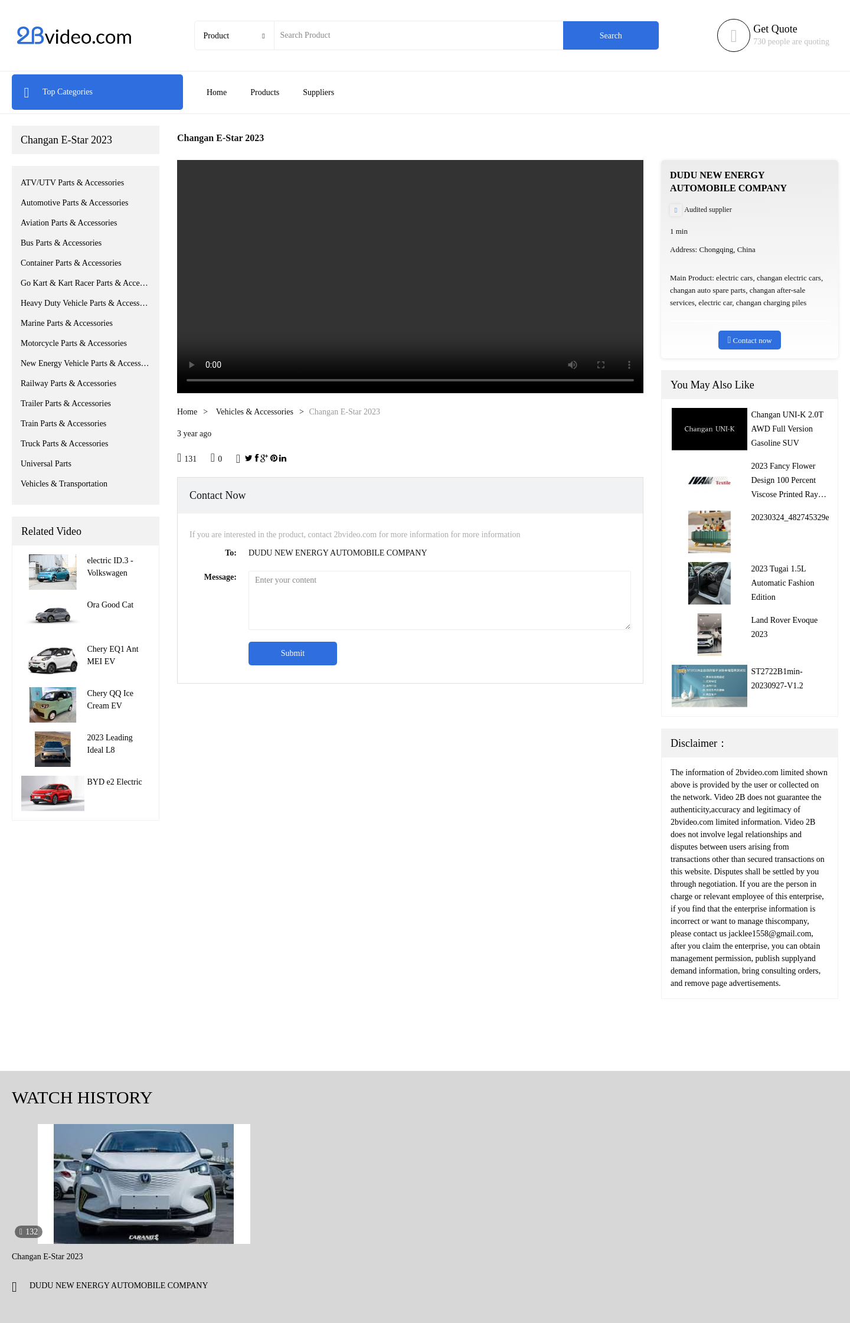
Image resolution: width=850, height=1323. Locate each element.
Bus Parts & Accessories (61, 243)
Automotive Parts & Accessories (74, 202)
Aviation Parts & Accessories (69, 222)
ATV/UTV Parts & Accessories (72, 182)
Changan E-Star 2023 (66, 140)
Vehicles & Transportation (64, 483)
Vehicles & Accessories (254, 411)
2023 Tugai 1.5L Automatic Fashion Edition (783, 583)
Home (217, 92)
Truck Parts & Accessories (64, 443)
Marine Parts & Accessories (67, 323)
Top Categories (58, 91)
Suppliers (318, 92)
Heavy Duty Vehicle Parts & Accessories (86, 303)
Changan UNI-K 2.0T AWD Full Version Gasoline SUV (787, 428)
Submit (293, 653)
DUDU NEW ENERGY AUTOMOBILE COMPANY (119, 1285)
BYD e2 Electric (114, 782)
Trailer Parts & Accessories (66, 403)
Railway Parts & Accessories (68, 383)
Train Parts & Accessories (63, 423)
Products (264, 92)
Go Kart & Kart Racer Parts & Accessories (86, 283)
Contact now (749, 340)
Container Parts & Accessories (71, 263)
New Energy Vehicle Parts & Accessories (86, 363)
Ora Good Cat (110, 604)
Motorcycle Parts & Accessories (74, 343)
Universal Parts (46, 463)
